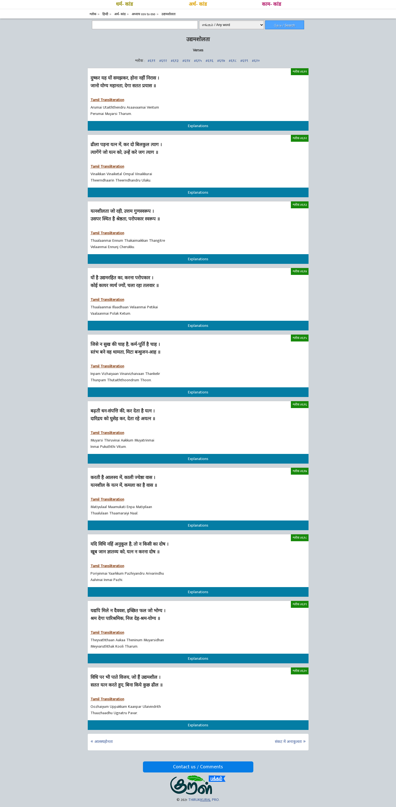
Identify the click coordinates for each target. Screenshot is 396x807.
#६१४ (186, 60)
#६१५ (198, 60)
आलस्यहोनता (103, 741)
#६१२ (163, 60)
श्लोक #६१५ (300, 338)
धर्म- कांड (124, 4)
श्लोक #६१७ (300, 471)
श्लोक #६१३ (300, 204)
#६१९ (244, 60)
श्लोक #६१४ (300, 271)
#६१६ (209, 60)
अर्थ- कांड (198, 4)
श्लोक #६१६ (300, 404)
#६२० (256, 60)
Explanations (198, 126)
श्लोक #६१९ (300, 604)
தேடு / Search (284, 25)
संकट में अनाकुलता (288, 741)
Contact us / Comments (198, 767)
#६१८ (232, 60)
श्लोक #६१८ (300, 537)
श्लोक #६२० (300, 671)
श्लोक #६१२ (300, 138)
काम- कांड (271, 4)
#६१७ (221, 60)
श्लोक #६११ (300, 71)
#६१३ (175, 60)
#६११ (151, 60)
